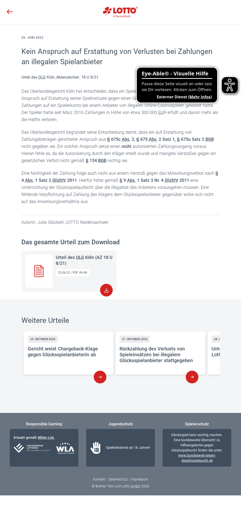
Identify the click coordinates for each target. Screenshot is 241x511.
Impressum (139, 479)
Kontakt (99, 479)
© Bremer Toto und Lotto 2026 (120, 486)
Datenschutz (118, 479)
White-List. (46, 437)
